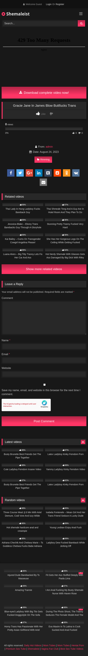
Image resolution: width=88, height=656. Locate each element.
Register (60, 4)
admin (49, 146)
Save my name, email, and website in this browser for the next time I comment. (41, 392)
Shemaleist (16, 14)
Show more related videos (44, 269)
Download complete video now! (44, 92)
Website (6, 368)
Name (6, 340)
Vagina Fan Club (49, 649)
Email (6, 354)
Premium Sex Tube (16, 649)
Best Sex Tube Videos (71, 649)
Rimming (43, 159)
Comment (7, 298)
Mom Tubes (49, 645)
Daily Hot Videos (32, 645)
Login (48, 4)
